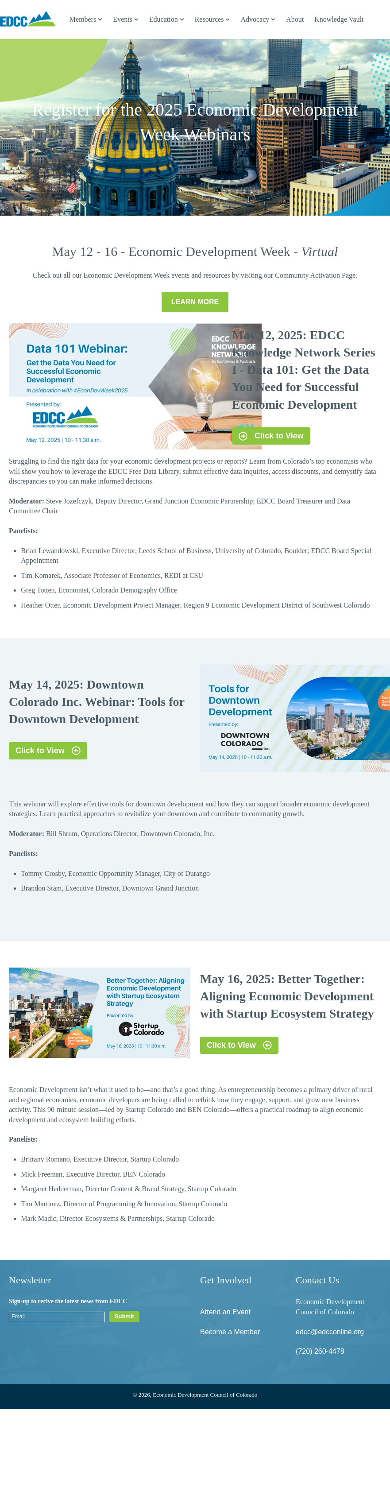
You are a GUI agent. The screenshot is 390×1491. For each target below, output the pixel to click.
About (295, 19)
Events (122, 19)
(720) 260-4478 (320, 1351)
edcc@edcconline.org (330, 1332)
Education (163, 19)
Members (83, 19)
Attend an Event (225, 1312)
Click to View (271, 436)
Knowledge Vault (338, 19)
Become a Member (230, 1332)
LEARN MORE (195, 302)
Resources (209, 19)
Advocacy (254, 19)
